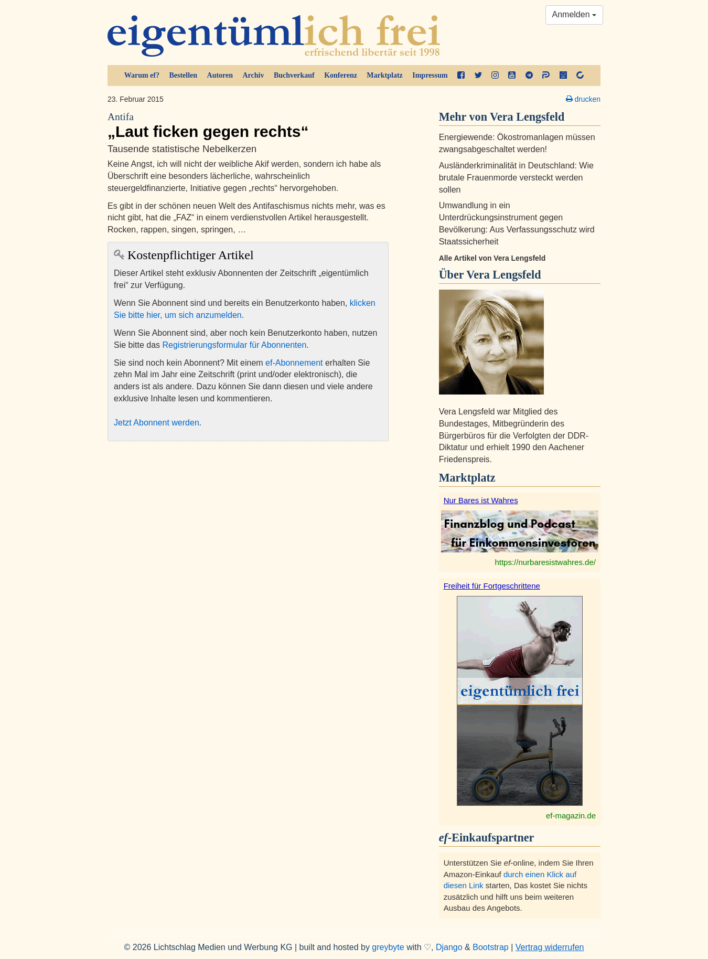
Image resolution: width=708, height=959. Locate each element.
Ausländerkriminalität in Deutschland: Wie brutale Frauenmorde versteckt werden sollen (516, 177)
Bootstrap (490, 947)
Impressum (429, 75)
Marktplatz (384, 75)
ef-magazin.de (571, 815)
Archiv (253, 75)
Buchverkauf (294, 75)
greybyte (388, 947)
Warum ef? (141, 75)
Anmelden (574, 14)
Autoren (220, 75)
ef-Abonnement (294, 362)
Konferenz (340, 75)
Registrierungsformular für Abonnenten (235, 344)
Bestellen (183, 75)
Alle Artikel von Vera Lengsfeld (492, 258)
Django (449, 947)
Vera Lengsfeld (503, 274)
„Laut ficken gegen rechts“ (248, 125)
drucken (583, 99)
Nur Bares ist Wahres (481, 500)
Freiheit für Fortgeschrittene (492, 585)
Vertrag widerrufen (550, 947)
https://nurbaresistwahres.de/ (545, 562)
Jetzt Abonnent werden (156, 422)
